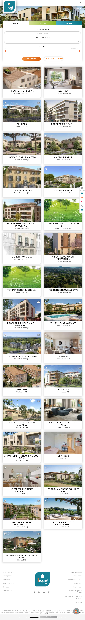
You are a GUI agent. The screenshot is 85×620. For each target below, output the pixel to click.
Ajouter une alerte (54, 59)
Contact (6, 587)
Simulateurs (78, 583)
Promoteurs (77, 587)
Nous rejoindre (8, 583)
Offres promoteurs (75, 579)
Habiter (16, 23)
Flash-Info (78, 602)
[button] (42, 42)
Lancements (77, 576)
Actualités (6, 579)
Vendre (69, 23)
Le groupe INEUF (9, 572)
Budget (43, 46)
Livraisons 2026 (76, 572)
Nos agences (8, 576)
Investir (42, 23)
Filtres (79, 9)
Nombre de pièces (42, 38)
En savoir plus (34, 617)
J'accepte (49, 617)
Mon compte (7, 591)
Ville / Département (42, 29)
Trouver (31, 59)
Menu (79, 3)
